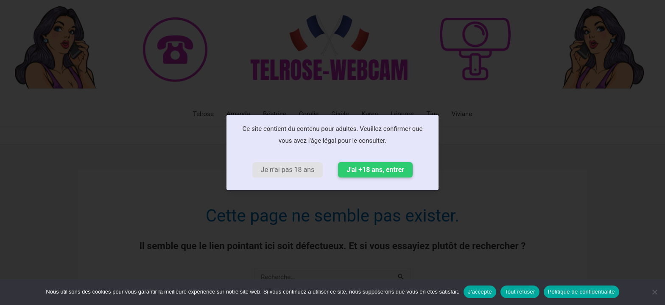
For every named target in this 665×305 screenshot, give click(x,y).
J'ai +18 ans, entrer (375, 170)
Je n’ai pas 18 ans (288, 170)
